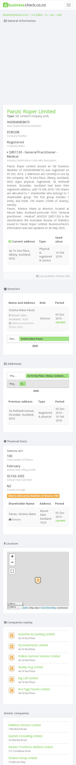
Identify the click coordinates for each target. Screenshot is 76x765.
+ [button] (12, 557)
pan (59, 15)
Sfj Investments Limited (33, 645)
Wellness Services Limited (25, 725)
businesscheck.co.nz (15, 15)
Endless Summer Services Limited (39, 656)
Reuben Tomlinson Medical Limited (31, 747)
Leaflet (25, 608)
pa (52, 15)
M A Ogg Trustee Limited (34, 689)
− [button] (12, 563)
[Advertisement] (38, 65)
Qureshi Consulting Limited (25, 736)
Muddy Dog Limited (30, 667)
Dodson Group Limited (23, 758)
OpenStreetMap (48, 608)
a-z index (37, 15)
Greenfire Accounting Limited (36, 634)
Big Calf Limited (28, 678)
